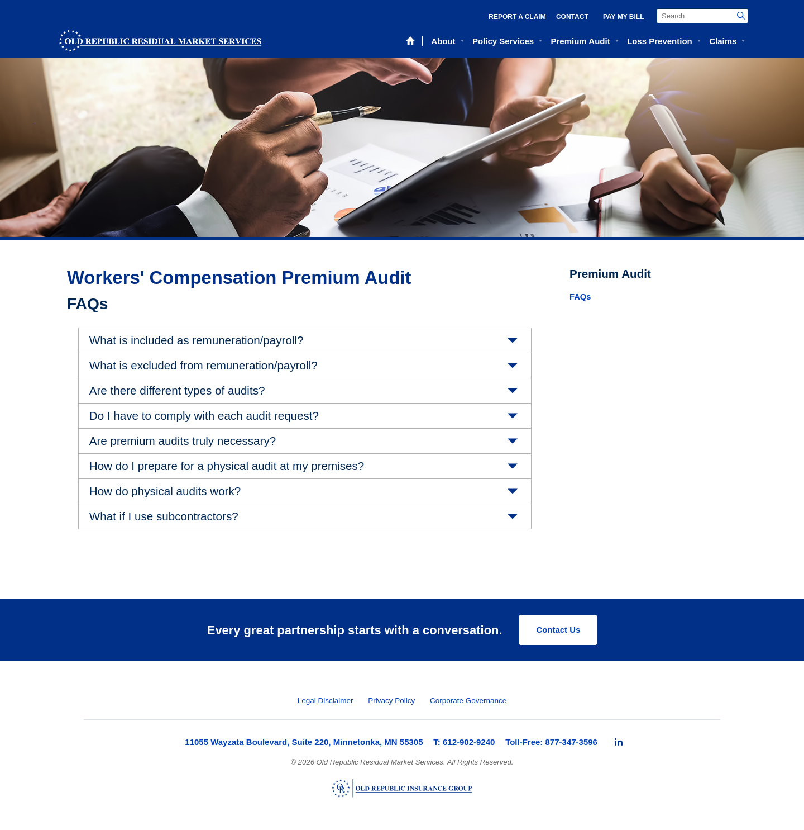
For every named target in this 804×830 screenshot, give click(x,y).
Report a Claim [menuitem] (517, 17)
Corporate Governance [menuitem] (468, 700)
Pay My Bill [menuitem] (623, 17)
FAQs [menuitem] (580, 296)
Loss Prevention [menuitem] (659, 41)
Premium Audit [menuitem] (580, 41)
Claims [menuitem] (722, 41)
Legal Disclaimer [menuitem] (325, 700)
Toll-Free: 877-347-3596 (551, 742)
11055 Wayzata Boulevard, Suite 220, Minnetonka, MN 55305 (304, 742)
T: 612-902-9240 (464, 742)
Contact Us (558, 629)
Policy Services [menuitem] (503, 41)
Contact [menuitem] (572, 17)
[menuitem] (618, 742)
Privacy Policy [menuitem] (391, 700)
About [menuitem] (443, 41)
